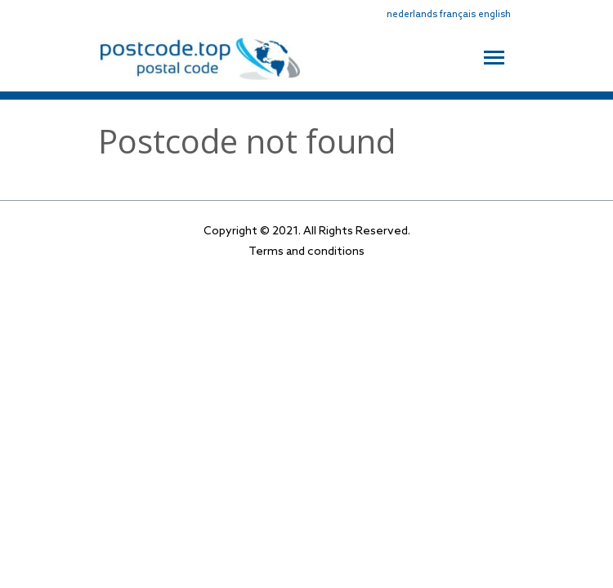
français (458, 14)
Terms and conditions (306, 252)
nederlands (412, 14)
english (494, 14)
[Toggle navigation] (494, 55)
